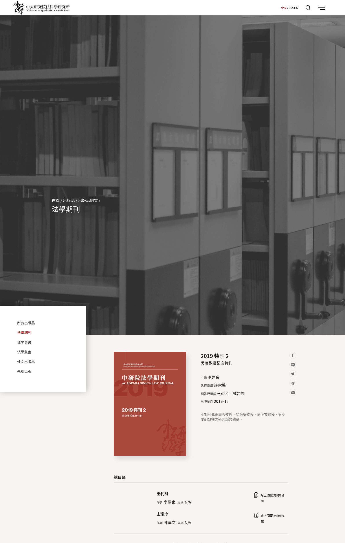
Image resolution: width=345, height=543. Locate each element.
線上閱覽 (272, 498)
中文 (283, 7)
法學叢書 (24, 351)
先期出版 (24, 371)
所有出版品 (26, 322)
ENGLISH (294, 7)
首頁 (56, 200)
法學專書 (24, 342)
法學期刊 (66, 209)
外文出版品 (26, 361)
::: (276, 7)
